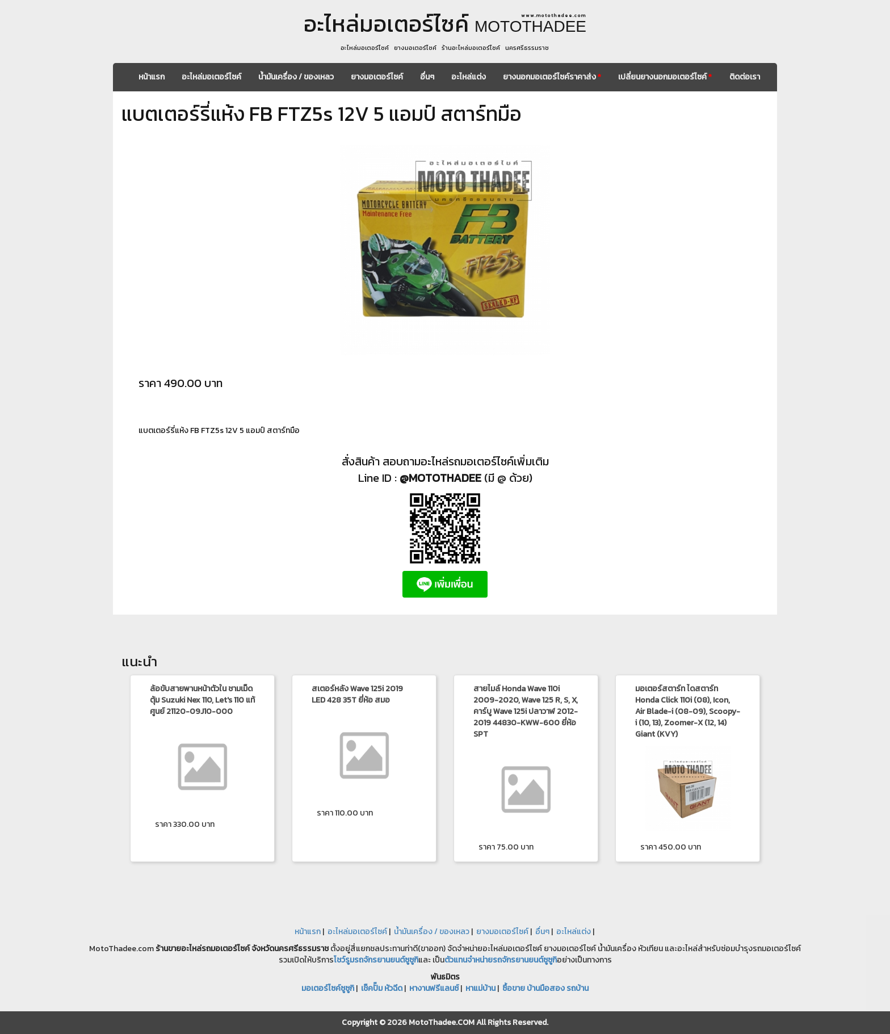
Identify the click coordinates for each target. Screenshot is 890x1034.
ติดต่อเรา (744, 77)
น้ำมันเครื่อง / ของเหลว (296, 77)
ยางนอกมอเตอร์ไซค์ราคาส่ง (552, 77)
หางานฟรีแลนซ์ (434, 988)
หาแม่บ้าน (480, 988)
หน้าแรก (151, 77)
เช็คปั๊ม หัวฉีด (381, 988)
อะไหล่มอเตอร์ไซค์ (211, 77)
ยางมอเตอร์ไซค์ (377, 77)
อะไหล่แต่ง (468, 77)
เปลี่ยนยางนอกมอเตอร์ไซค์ (665, 77)
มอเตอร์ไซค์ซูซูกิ (327, 988)
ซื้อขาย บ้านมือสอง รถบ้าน (545, 988)
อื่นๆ (427, 77)
